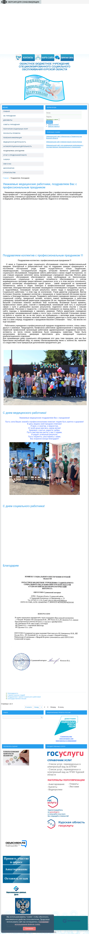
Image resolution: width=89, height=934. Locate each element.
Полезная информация (12, 138)
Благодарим (11, 565)
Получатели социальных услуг (15, 129)
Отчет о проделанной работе (15, 155)
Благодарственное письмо (17, 698)
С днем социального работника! (24, 506)
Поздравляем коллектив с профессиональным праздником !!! (43, 255)
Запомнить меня (52, 119)
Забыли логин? (53, 124)
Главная (6, 111)
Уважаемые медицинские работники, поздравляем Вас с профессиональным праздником (40, 185)
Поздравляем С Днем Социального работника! (24, 697)
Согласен (29, 929)
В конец (61, 707)
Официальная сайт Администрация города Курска (64, 142)
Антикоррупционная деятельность (17, 146)
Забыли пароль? (54, 126)
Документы (7, 120)
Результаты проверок (11, 133)
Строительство (9, 172)
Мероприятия (8, 168)
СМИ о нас (7, 164)
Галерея (6, 159)
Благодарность (13, 693)
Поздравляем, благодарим (13, 151)
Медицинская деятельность (14, 142)
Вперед (53, 707)
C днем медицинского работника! (24, 412)
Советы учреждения (11, 124)
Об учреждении (9, 116)
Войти (49, 122)
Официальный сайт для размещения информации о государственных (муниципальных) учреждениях (64, 146)
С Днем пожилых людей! (16, 695)
